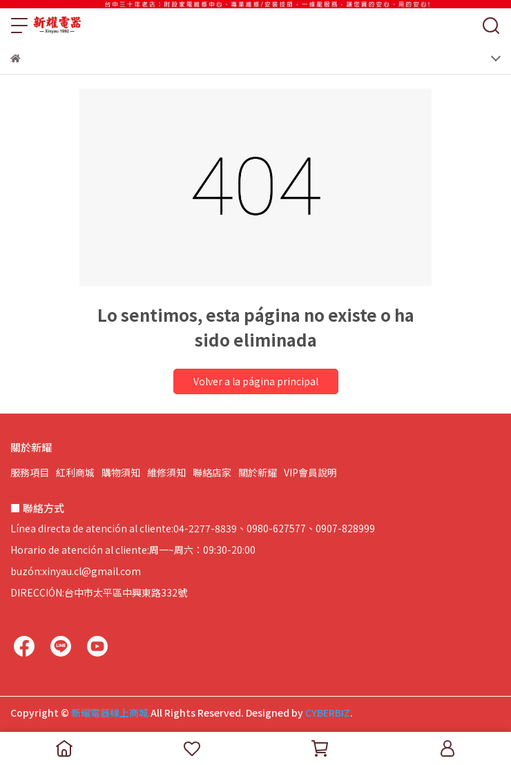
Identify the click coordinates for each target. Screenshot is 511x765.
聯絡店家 (212, 472)
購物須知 (121, 472)
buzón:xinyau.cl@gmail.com (75, 571)
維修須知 (166, 472)
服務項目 (29, 472)
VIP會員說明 (310, 472)
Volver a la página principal (255, 381)
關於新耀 (257, 472)
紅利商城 (75, 472)
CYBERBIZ (327, 712)
